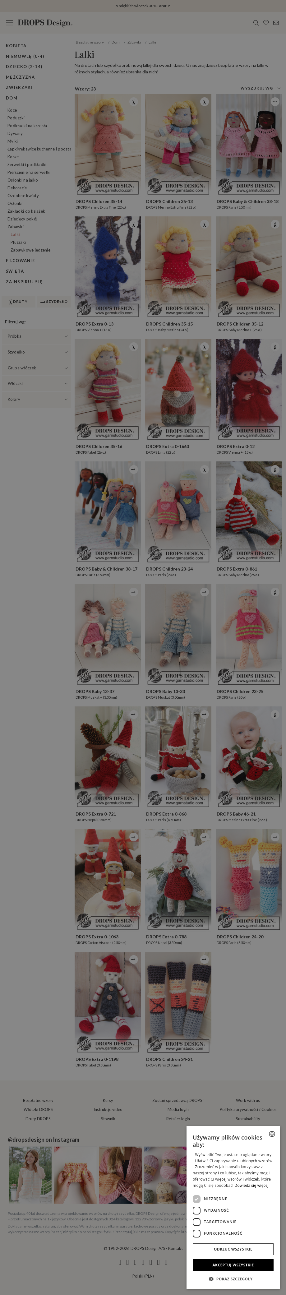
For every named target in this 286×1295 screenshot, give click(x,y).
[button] (233, 1279)
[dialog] (233, 1207)
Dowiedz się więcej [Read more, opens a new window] (251, 1185)
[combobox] (272, 1134)
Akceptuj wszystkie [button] (233, 1265)
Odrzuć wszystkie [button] (233, 1249)
